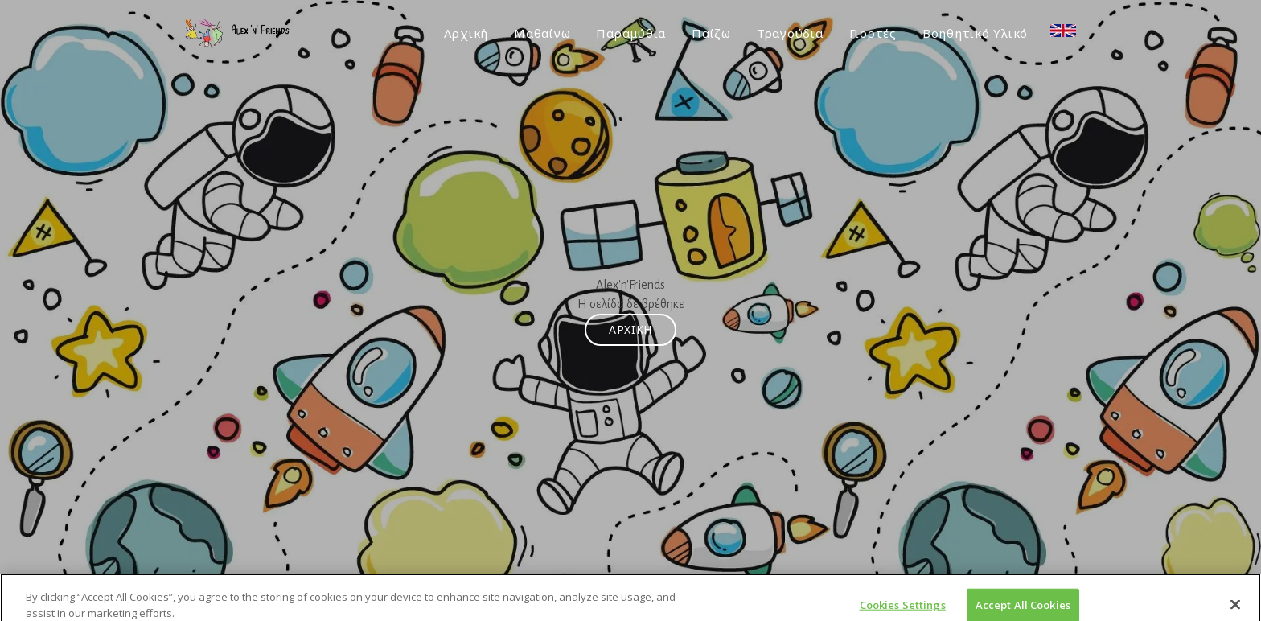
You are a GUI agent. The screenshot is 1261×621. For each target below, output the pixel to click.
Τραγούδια (790, 33)
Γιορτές (873, 33)
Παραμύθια (631, 33)
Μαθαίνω (542, 33)
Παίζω (711, 33)
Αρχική (466, 33)
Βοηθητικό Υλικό (975, 33)
